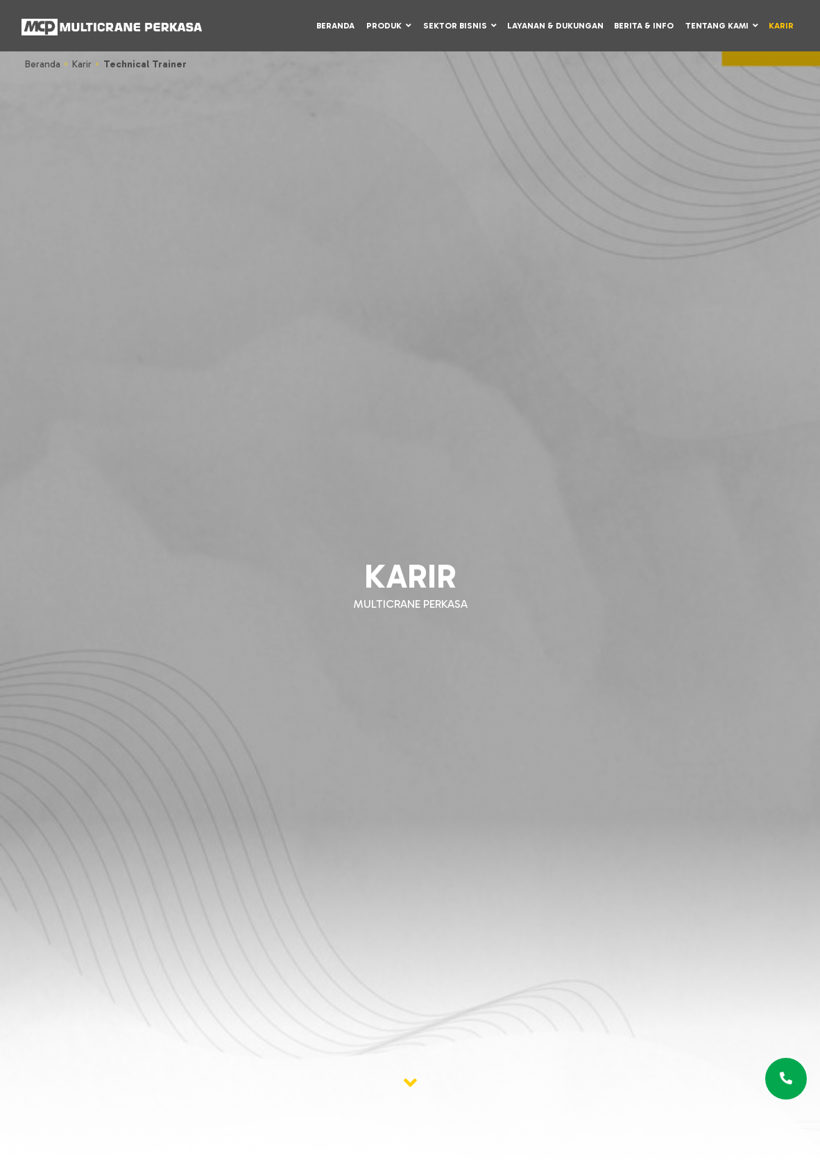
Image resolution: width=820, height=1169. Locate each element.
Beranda (335, 26)
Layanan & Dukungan (555, 26)
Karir (781, 26)
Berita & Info (644, 26)
